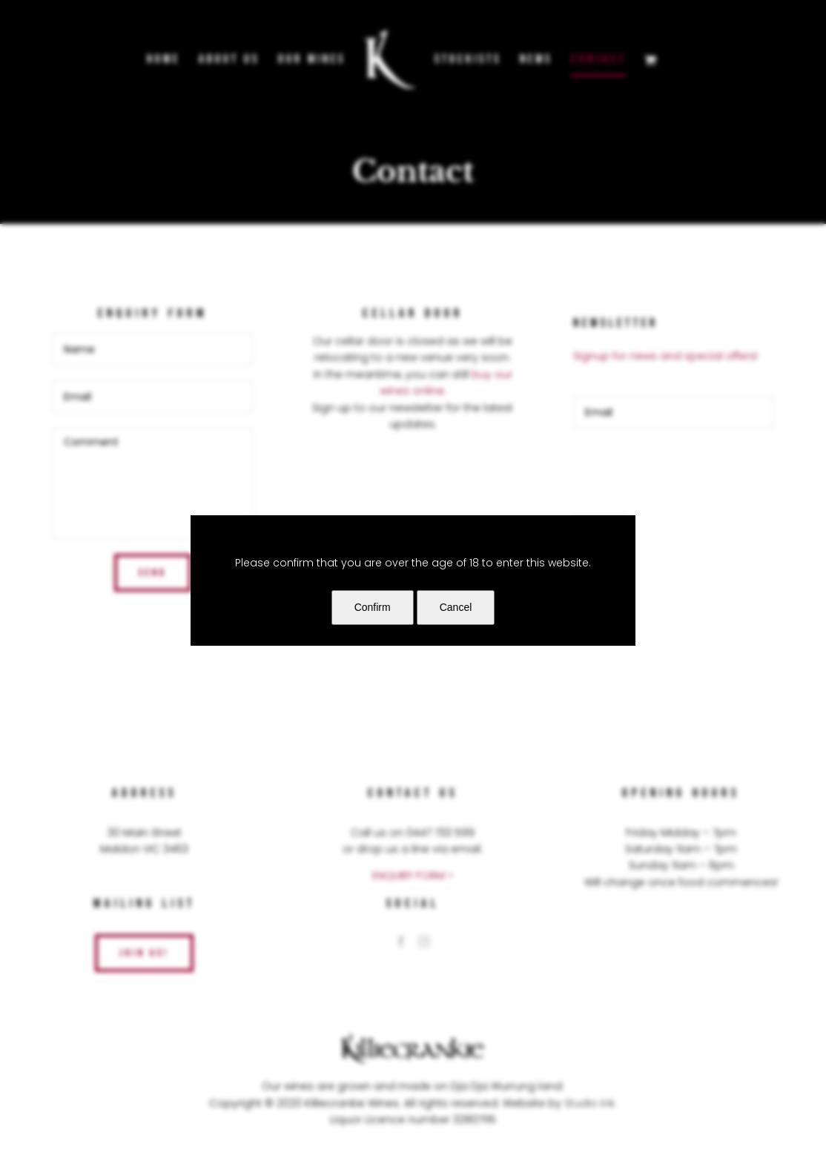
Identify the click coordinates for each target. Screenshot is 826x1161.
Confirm (372, 607)
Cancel (456, 607)
